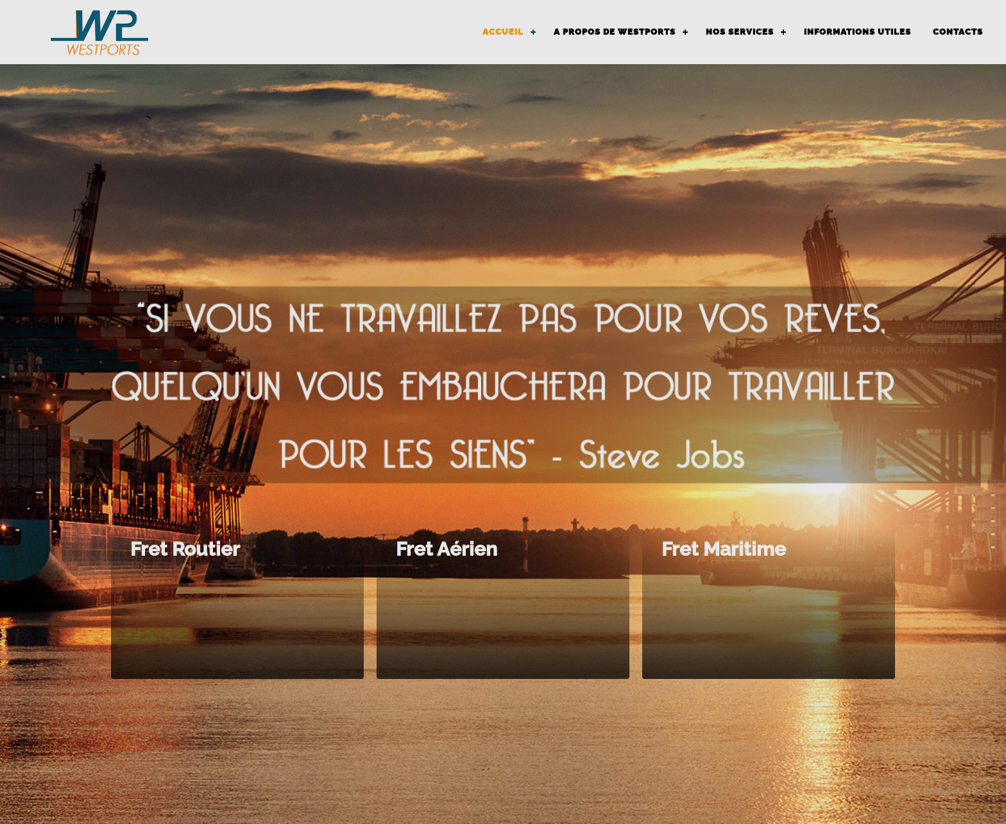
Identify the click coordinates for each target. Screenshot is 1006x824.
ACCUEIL (503, 32)
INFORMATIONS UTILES (857, 32)
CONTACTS (958, 32)
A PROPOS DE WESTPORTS (615, 32)
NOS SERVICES (740, 32)
